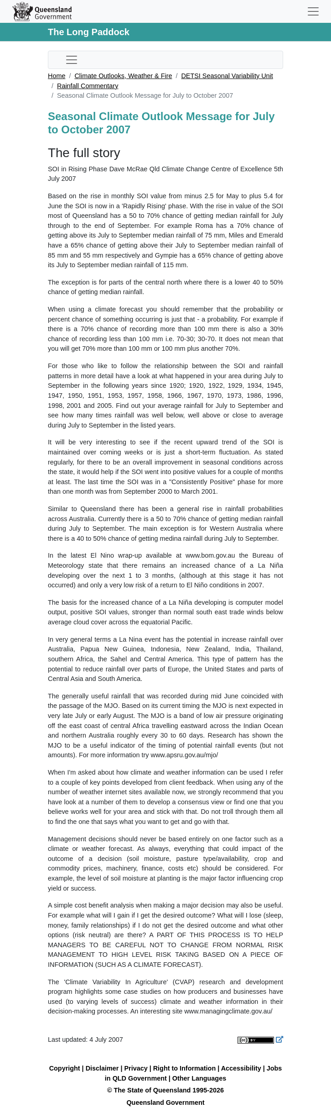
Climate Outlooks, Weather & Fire (123, 75)
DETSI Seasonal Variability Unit (227, 75)
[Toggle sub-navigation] (71, 60)
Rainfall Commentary (87, 86)
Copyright (64, 1068)
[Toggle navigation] (313, 11)
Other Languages (199, 1078)
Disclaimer (102, 1068)
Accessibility (241, 1068)
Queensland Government (165, 1102)
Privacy (135, 1068)
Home (56, 75)
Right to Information (184, 1068)
